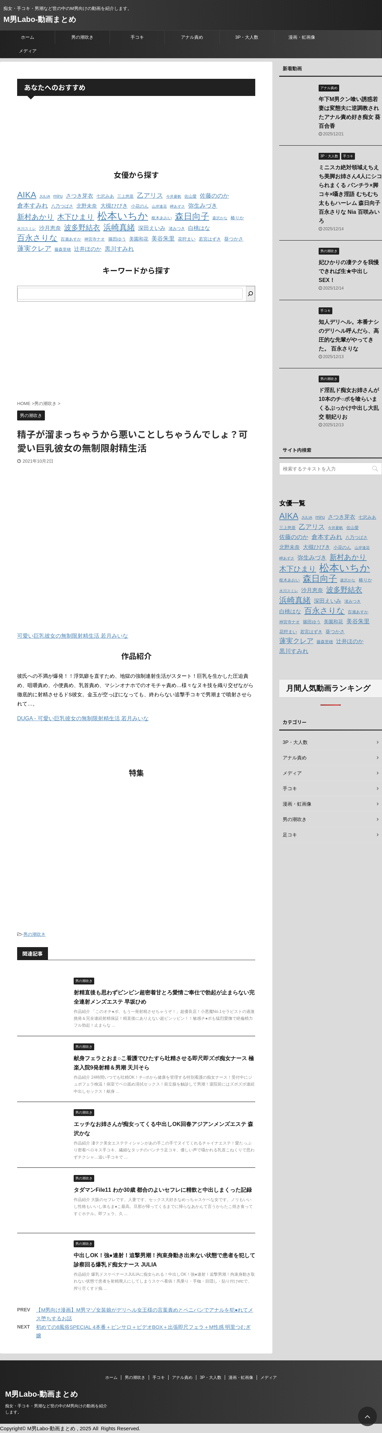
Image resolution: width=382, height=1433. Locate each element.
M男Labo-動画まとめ (39, 19)
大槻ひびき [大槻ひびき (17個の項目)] (114, 206)
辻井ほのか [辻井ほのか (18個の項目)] (87, 249)
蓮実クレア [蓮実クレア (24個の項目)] (34, 248)
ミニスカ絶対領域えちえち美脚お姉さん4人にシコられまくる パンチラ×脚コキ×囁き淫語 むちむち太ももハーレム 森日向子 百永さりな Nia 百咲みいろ (350, 194)
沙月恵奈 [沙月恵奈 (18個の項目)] (50, 228)
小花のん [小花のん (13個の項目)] (140, 206)
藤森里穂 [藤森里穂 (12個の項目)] (62, 249)
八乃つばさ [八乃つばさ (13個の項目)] (62, 206)
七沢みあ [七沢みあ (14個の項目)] (105, 196)
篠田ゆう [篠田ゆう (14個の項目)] (117, 239)
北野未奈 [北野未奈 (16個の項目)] (86, 206)
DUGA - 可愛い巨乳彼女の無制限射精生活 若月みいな (83, 718)
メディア (28, 50)
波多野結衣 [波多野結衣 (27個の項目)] (82, 227)
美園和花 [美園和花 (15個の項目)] (138, 239)
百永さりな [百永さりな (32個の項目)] (37, 237)
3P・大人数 (247, 37)
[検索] (250, 293)
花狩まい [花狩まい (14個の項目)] (187, 239)
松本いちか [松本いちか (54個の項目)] (122, 215)
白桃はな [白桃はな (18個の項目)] (199, 228)
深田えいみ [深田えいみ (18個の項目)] (151, 228)
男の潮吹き (82, 37)
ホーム (27, 37)
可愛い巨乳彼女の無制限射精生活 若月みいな (72, 636)
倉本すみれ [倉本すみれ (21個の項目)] (32, 205)
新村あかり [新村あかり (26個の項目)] (35, 217)
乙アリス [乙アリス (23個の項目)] (150, 195)
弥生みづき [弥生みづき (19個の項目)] (202, 206)
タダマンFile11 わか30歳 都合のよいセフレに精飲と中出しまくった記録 (163, 1190)
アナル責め (192, 37)
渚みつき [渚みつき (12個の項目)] (177, 228)
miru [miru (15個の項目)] (58, 196)
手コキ (137, 37)
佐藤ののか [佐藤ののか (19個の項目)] (214, 196)
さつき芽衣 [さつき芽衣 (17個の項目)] (79, 196)
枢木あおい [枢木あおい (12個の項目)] (161, 218)
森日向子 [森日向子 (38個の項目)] (192, 216)
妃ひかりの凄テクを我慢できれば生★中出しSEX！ (349, 271)
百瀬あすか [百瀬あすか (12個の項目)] (71, 239)
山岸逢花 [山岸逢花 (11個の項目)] (159, 206)
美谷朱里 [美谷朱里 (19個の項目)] (163, 238)
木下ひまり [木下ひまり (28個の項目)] (75, 217)
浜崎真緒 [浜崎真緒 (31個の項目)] (119, 227)
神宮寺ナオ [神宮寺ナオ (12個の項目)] (94, 239)
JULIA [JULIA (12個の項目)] (44, 196)
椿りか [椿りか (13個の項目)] (237, 218)
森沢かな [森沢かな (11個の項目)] (219, 218)
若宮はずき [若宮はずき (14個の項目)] (210, 239)
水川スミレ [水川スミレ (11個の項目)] (26, 228)
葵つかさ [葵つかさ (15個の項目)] (233, 239)
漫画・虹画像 (301, 37)
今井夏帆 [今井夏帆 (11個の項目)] (173, 196)
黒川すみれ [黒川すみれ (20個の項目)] (119, 248)
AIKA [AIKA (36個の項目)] (26, 194)
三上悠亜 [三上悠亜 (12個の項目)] (125, 196)
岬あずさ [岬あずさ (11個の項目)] (177, 206)
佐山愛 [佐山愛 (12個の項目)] (190, 196)
